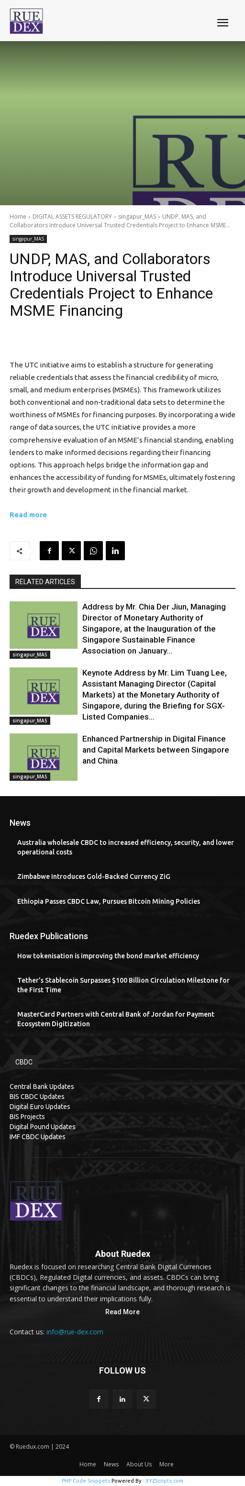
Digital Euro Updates (40, 1106)
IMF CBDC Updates (38, 1137)
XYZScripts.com (164, 1481)
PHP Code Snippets (86, 1481)
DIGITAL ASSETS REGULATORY (72, 216)
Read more (28, 514)
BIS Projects (27, 1116)
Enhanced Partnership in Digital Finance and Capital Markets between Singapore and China (155, 749)
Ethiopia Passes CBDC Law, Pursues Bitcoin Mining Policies (108, 901)
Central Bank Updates (42, 1086)
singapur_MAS (137, 216)
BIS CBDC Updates (37, 1096)
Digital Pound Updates (43, 1127)
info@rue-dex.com (74, 1331)
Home (18, 216)
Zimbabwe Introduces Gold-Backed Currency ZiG (93, 876)
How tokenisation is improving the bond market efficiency (108, 956)
